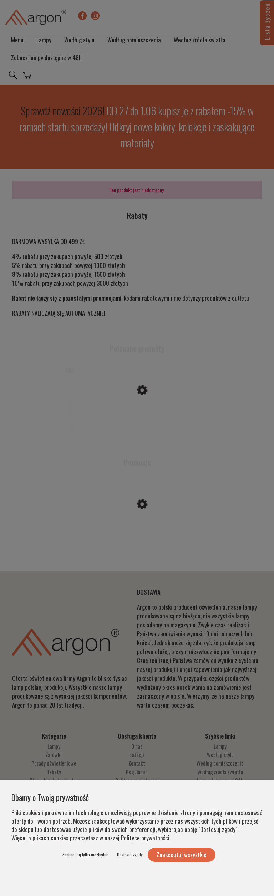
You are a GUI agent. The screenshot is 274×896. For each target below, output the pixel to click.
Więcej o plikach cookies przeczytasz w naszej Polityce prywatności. (91, 837)
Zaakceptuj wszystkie (182, 854)
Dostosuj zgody (130, 854)
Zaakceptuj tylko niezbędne (85, 854)
